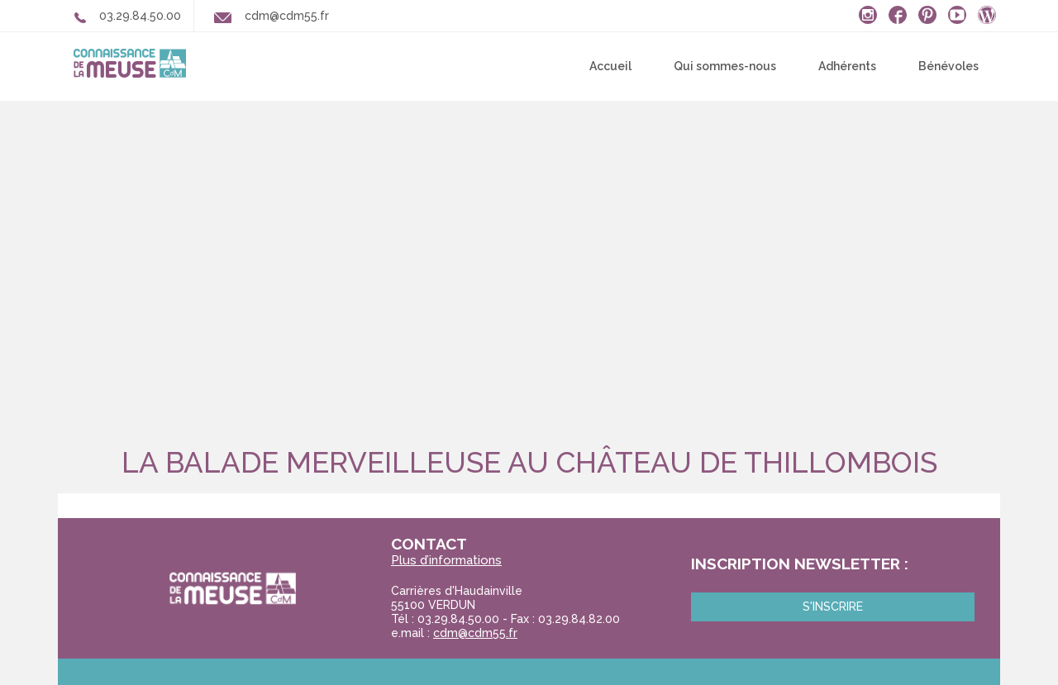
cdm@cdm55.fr (475, 633)
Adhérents (847, 66)
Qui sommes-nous (725, 66)
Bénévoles (948, 66)
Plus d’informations (446, 561)
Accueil (610, 66)
